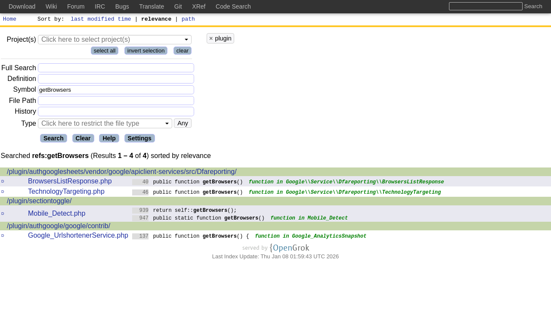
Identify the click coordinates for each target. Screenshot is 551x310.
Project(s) (21, 40)
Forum (75, 6)
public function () (187, 182)
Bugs (122, 6)
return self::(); (184, 211)
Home (9, 20)
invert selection (146, 52)
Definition (21, 80)
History (25, 112)
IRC (100, 6)
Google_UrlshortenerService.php (78, 236)
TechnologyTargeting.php (66, 192)
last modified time (101, 20)
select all (105, 52)
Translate (151, 6)
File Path (22, 101)
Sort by (50, 20)
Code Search (233, 6)
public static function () (198, 219)
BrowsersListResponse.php (70, 182)
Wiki (51, 6)
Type (28, 124)
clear (182, 52)
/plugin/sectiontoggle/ (39, 202)
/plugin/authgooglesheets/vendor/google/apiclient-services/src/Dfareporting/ (122, 173)
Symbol (24, 91)
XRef (198, 6)
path (188, 20)
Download (22, 6)
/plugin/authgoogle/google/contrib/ (58, 227)
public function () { (190, 237)
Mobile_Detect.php (56, 214)
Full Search (18, 69)
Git (178, 6)
